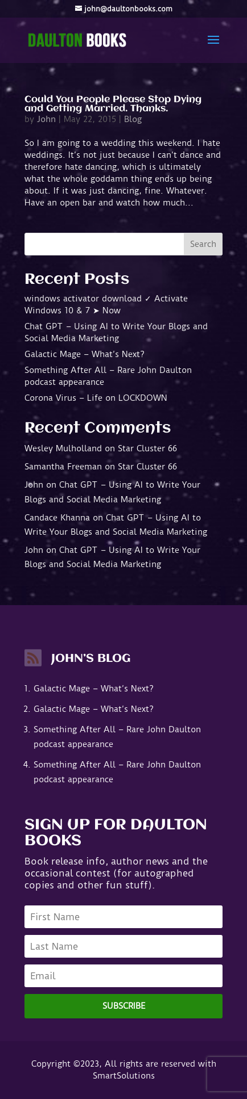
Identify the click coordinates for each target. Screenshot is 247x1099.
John (46, 119)
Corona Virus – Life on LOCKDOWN (95, 398)
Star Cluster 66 (147, 448)
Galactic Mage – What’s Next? (84, 354)
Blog (133, 119)
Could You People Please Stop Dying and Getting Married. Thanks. (112, 104)
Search (203, 244)
